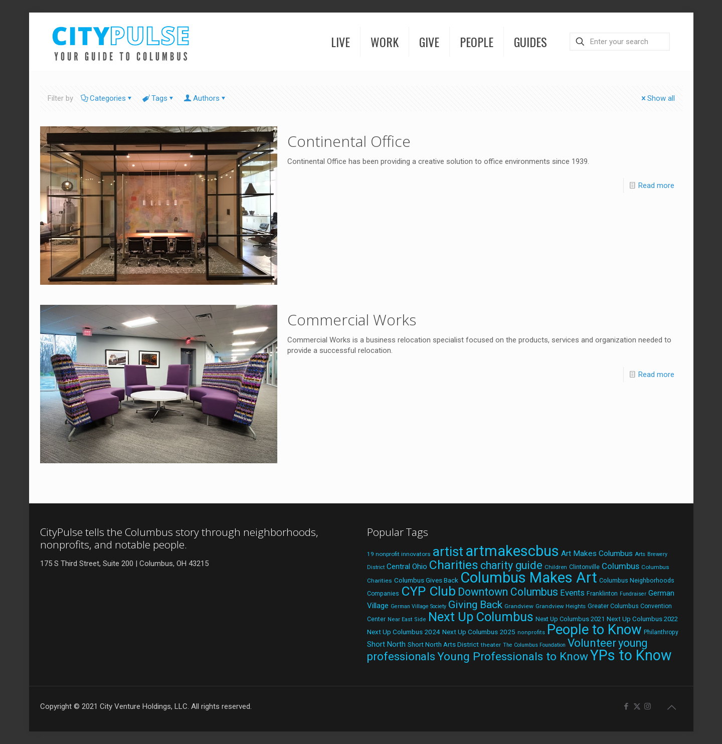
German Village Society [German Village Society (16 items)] (418, 606)
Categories (107, 98)
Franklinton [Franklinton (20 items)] (602, 593)
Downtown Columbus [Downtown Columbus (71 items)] (508, 592)
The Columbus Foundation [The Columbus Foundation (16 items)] (534, 645)
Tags (158, 98)
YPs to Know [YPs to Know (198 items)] (631, 655)
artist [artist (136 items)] (448, 551)
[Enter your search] (620, 42)
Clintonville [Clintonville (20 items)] (584, 567)
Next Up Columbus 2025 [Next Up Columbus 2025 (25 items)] (478, 632)
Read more (656, 185)
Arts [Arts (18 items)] (640, 553)
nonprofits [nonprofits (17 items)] (531, 632)
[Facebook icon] (626, 706)
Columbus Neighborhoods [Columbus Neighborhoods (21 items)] (636, 580)
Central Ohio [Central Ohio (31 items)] (407, 566)
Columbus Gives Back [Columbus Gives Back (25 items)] (426, 580)
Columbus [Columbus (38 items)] (620, 566)
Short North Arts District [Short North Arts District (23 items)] (443, 644)
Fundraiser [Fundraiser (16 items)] (633, 594)
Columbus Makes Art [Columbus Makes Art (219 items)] (528, 577)
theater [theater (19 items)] (491, 644)
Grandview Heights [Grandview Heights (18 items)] (560, 606)
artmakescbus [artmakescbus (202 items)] (512, 551)
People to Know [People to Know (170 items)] (594, 630)
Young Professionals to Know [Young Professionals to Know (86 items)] (512, 656)
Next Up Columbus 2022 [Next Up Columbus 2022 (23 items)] (642, 619)
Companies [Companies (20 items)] (383, 593)
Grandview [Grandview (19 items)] (518, 606)
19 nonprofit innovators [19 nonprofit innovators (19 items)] (399, 553)
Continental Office (349, 141)
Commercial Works (351, 319)
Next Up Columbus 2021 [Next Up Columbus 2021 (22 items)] (570, 619)
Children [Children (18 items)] (556, 567)
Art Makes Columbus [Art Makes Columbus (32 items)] (597, 553)
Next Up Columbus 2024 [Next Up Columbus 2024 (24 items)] (403, 632)
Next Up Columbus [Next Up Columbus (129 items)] (480, 616)
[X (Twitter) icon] (637, 706)
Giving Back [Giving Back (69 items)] (475, 604)
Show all (657, 98)
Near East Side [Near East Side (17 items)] (407, 619)
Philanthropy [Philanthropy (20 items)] (661, 632)
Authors (205, 98)
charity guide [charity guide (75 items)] (511, 565)
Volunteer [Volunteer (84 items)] (592, 642)
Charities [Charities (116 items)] (453, 564)
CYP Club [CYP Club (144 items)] (428, 591)
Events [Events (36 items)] (572, 593)
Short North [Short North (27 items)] (386, 644)
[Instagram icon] (647, 706)
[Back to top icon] (671, 707)
